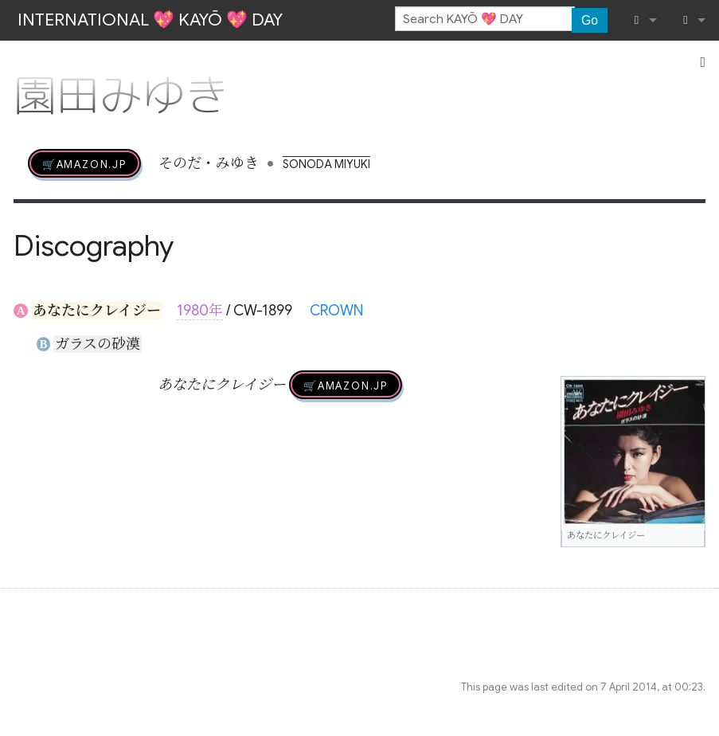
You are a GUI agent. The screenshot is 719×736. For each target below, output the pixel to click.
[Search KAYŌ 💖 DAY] (485, 19)
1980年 (200, 310)
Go (589, 20)
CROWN (336, 310)
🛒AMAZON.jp (84, 163)
